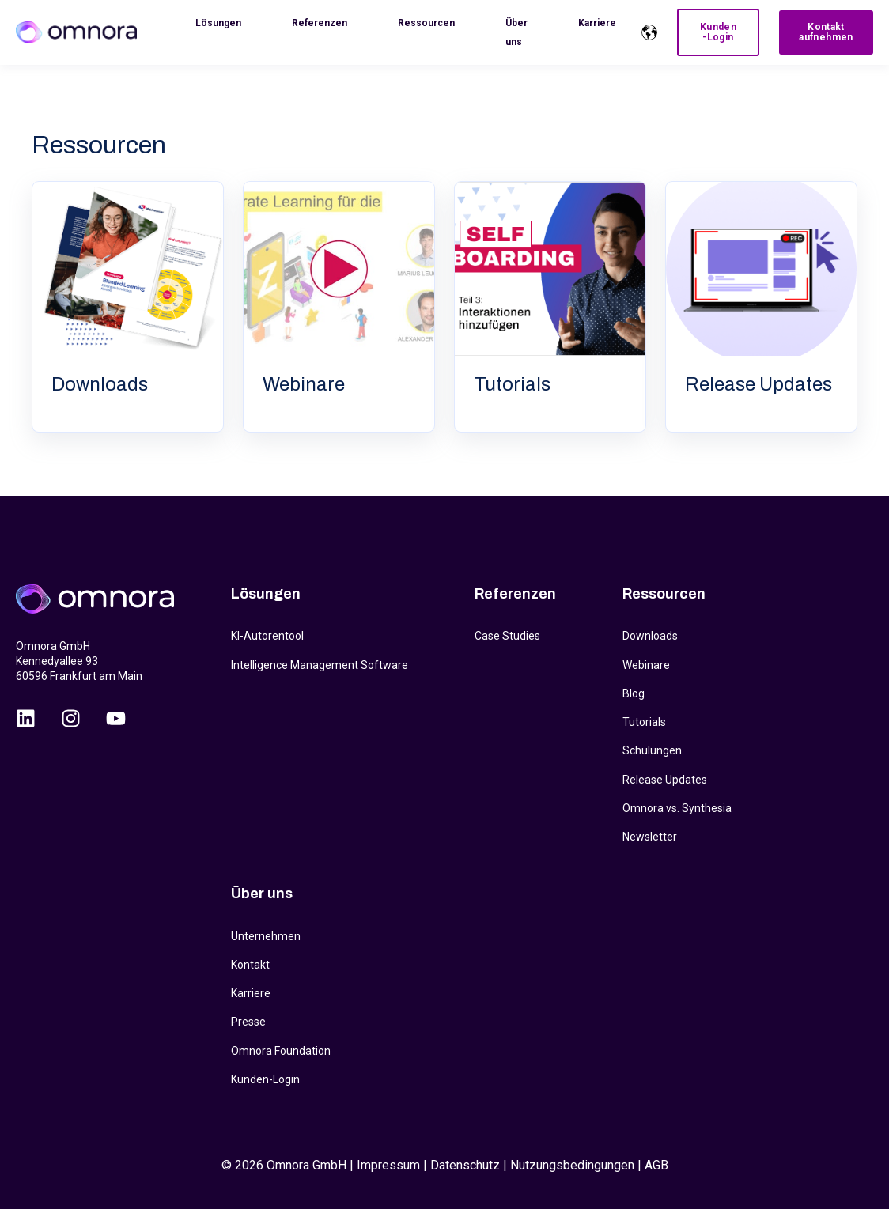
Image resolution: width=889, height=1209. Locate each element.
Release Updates (664, 779)
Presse (248, 1021)
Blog (633, 693)
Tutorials (644, 722)
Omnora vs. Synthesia (677, 808)
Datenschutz (465, 1165)
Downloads (650, 635)
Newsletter (649, 836)
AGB (656, 1165)
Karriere (250, 993)
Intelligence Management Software (319, 665)
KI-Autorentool (267, 635)
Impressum (388, 1165)
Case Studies (507, 635)
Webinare (646, 665)
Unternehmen (266, 936)
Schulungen (652, 750)
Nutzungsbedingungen (572, 1165)
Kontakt (250, 964)
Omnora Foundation (281, 1051)
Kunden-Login (265, 1079)
